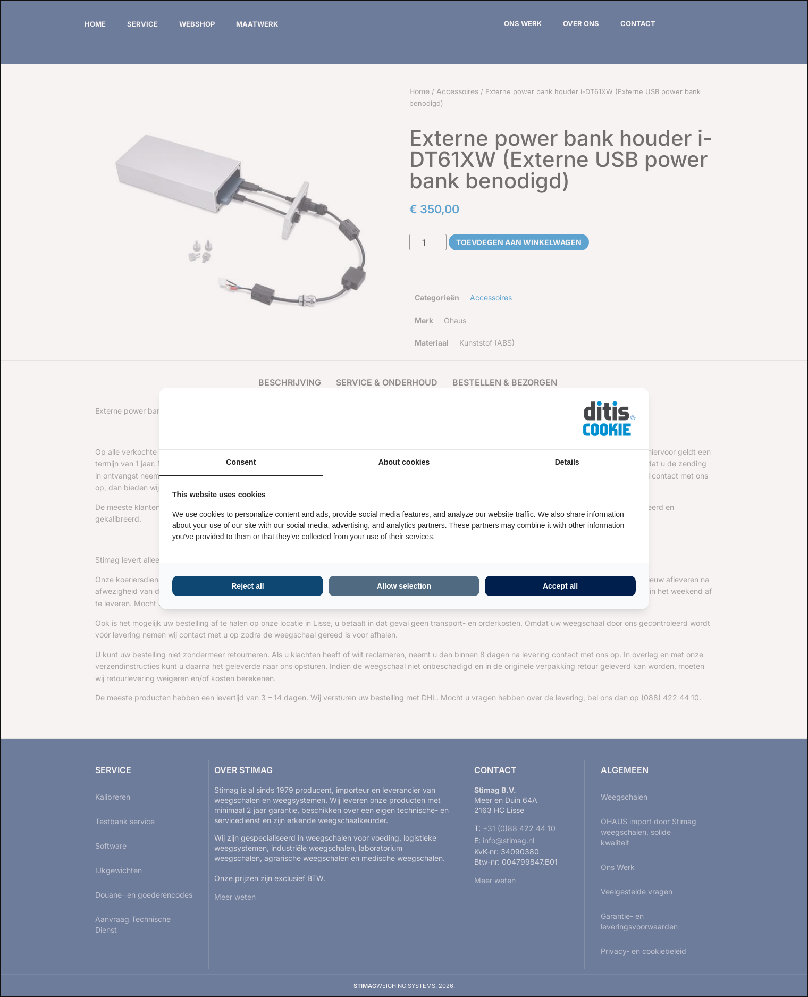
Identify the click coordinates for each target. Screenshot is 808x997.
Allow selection (404, 586)
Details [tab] (567, 462)
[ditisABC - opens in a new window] (609, 419)
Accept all (560, 586)
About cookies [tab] (404, 462)
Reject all (247, 586)
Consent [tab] (241, 462)
